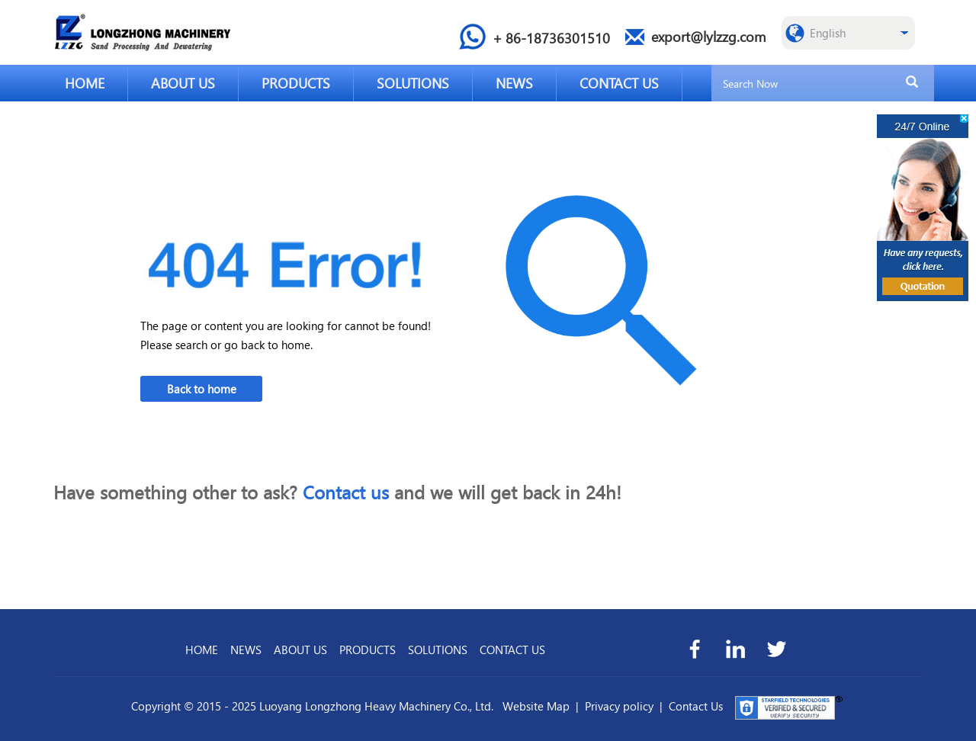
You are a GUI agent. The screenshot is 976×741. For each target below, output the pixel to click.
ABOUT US (183, 82)
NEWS (514, 82)
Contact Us (696, 706)
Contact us (346, 492)
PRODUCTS (296, 82)
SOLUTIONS (413, 82)
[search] (912, 82)
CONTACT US (619, 82)
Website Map (536, 706)
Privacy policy (619, 706)
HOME (84, 82)
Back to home (201, 388)
